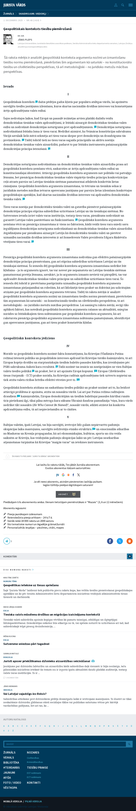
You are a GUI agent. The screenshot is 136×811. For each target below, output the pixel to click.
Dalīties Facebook (110, 541)
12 (18, 396)
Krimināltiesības (35, 762)
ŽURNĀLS (8, 13)
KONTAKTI (33, 782)
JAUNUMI (9, 772)
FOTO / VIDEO (12, 782)
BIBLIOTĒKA (11, 762)
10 (95, 371)
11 (78, 380)
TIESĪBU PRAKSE (37, 767)
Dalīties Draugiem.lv (130, 541)
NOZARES (33, 752)
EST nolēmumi (34, 772)
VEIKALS (8, 757)
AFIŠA (7, 777)
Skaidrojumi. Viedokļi (32, 13)
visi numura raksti (18, 569)
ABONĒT (63, 494)
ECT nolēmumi (34, 777)
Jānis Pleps (25, 39)
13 (94, 429)
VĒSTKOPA (10, 787)
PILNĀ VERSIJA (33, 801)
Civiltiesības (33, 757)
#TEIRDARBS (11, 767)
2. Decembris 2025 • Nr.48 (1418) (22, 20)
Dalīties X (120, 541)
